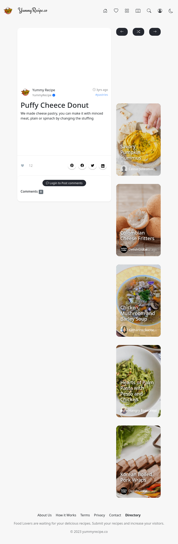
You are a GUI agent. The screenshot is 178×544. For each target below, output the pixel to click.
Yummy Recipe (43, 90)
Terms (85, 515)
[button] (82, 165)
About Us (44, 515)
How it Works (66, 515)
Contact (115, 515)
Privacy (99, 515)
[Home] (105, 10)
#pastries (101, 95)
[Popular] (116, 10)
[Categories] (127, 10)
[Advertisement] (64, 139)
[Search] (149, 10)
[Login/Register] (160, 10)
